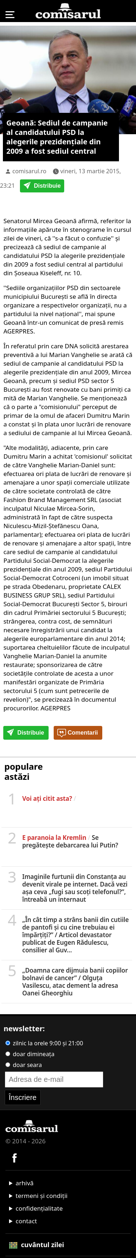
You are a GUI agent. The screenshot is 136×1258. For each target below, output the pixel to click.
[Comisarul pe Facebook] (14, 1157)
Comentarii (77, 733)
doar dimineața (29, 1054)
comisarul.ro (29, 171)
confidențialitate (39, 1208)
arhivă (25, 1183)
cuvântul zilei (36, 1244)
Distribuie (42, 186)
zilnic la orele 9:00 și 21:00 (44, 1043)
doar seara (23, 1065)
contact (26, 1221)
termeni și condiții (41, 1195)
